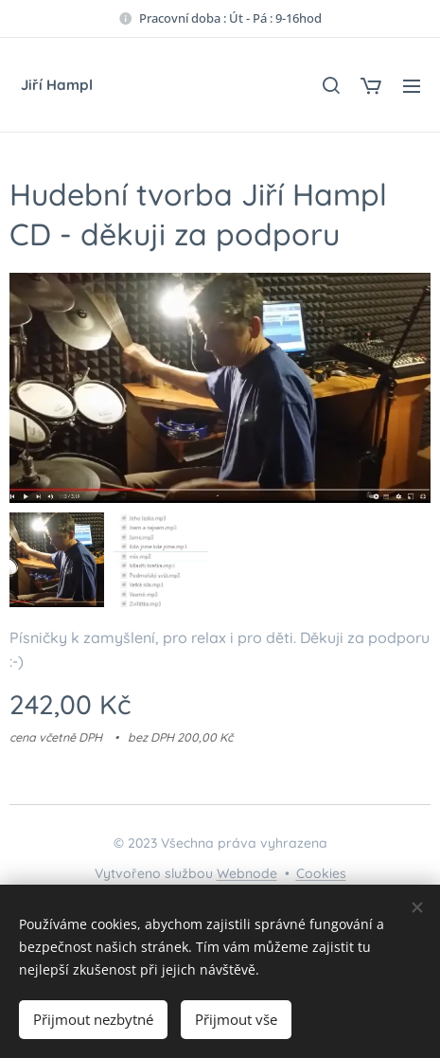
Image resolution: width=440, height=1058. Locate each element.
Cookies (321, 873)
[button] (330, 85)
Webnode (247, 873)
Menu (411, 86)
